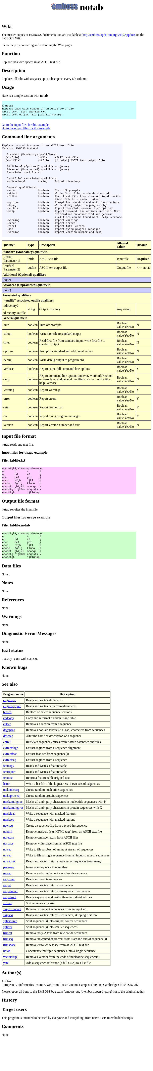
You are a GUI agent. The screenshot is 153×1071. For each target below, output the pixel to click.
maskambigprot (13, 840)
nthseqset (9, 894)
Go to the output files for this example (26, 132)
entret (6, 774)
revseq (7, 906)
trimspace (9, 977)
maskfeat (9, 846)
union (6, 983)
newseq (8, 858)
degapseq (9, 762)
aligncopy (9, 733)
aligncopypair (12, 739)
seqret (7, 918)
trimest (7, 966)
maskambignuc (13, 834)
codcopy (8, 751)
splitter (7, 960)
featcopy (8, 798)
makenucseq (11, 822)
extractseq (9, 792)
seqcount (9, 912)
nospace (8, 876)
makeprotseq (11, 828)
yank (6, 995)
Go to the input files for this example (25, 128)
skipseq (8, 948)
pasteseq (8, 900)
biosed (7, 745)
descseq (8, 768)
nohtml (7, 864)
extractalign (10, 780)
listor (6, 816)
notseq (7, 882)
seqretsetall (10, 924)
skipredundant (12, 942)
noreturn (8, 870)
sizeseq (7, 936)
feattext (8, 810)
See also (10, 717)
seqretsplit (9, 930)
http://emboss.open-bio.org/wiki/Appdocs (108, 34)
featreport (9, 804)
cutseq (7, 757)
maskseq (8, 852)
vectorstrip (10, 989)
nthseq (7, 888)
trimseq (8, 971)
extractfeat (10, 786)
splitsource (10, 954)
